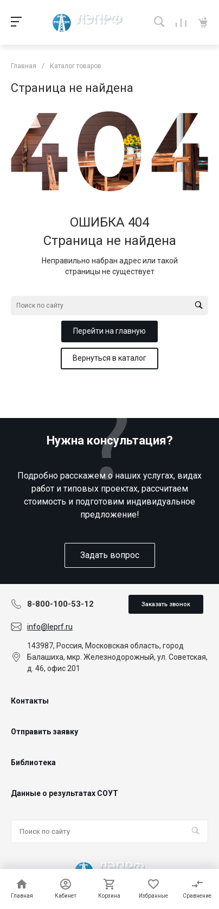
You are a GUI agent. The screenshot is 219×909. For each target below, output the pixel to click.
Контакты (30, 700)
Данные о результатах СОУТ (64, 793)
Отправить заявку (44, 731)
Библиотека (33, 762)
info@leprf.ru (50, 626)
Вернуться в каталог (109, 358)
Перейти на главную (109, 331)
